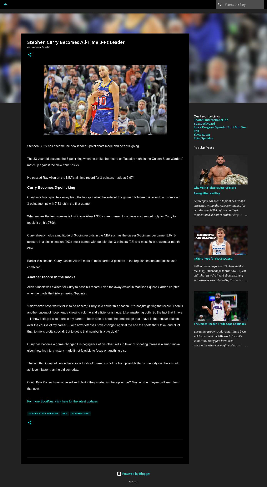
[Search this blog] (244, 4)
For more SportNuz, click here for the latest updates (62, 401)
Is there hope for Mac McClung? (214, 258)
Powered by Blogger (133, 473)
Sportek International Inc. (211, 120)
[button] (29, 55)
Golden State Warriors (43, 413)
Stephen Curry (81, 413)
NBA (65, 413)
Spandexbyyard (204, 123)
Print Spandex (203, 138)
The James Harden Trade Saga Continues (220, 323)
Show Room (202, 134)
